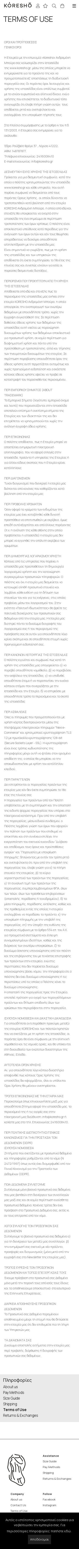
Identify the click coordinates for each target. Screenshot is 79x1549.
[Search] (55, 6)
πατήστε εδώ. (61, 1531)
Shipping (10, 1404)
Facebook (49, 1499)
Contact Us (18, 1505)
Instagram (49, 1505)
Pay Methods (13, 1392)
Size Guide (11, 1398)
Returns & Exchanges (20, 1415)
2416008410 (45, 156)
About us (10, 1387)
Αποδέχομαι (39, 1539)
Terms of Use (15, 1409)
